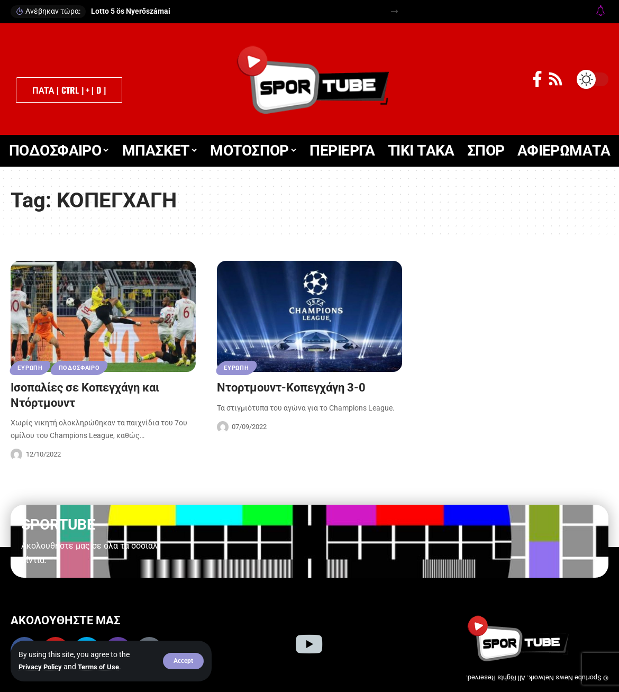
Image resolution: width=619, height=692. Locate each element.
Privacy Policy (42, 667)
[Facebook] (537, 79)
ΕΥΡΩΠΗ (31, 367)
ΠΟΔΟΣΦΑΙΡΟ (83, 367)
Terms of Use (103, 667)
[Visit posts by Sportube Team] (16, 454)
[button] (183, 661)
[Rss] (555, 79)
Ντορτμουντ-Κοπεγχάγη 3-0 (291, 387)
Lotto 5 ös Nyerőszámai (130, 11)
